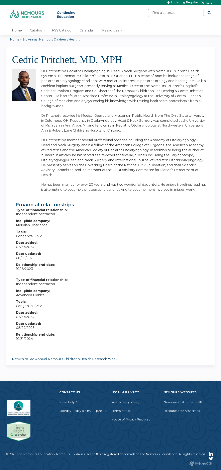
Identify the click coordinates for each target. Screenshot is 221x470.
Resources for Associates (182, 411)
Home (17, 30)
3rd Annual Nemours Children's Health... (51, 39)
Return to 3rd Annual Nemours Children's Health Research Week (64, 359)
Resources (110, 30)
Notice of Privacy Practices (130, 419)
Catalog (36, 30)
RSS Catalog (62, 30)
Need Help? (68, 402)
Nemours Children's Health (183, 402)
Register (192, 2)
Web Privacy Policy (125, 402)
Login (175, 2)
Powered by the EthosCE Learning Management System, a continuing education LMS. (201, 463)
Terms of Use (121, 411)
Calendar (87, 30)
